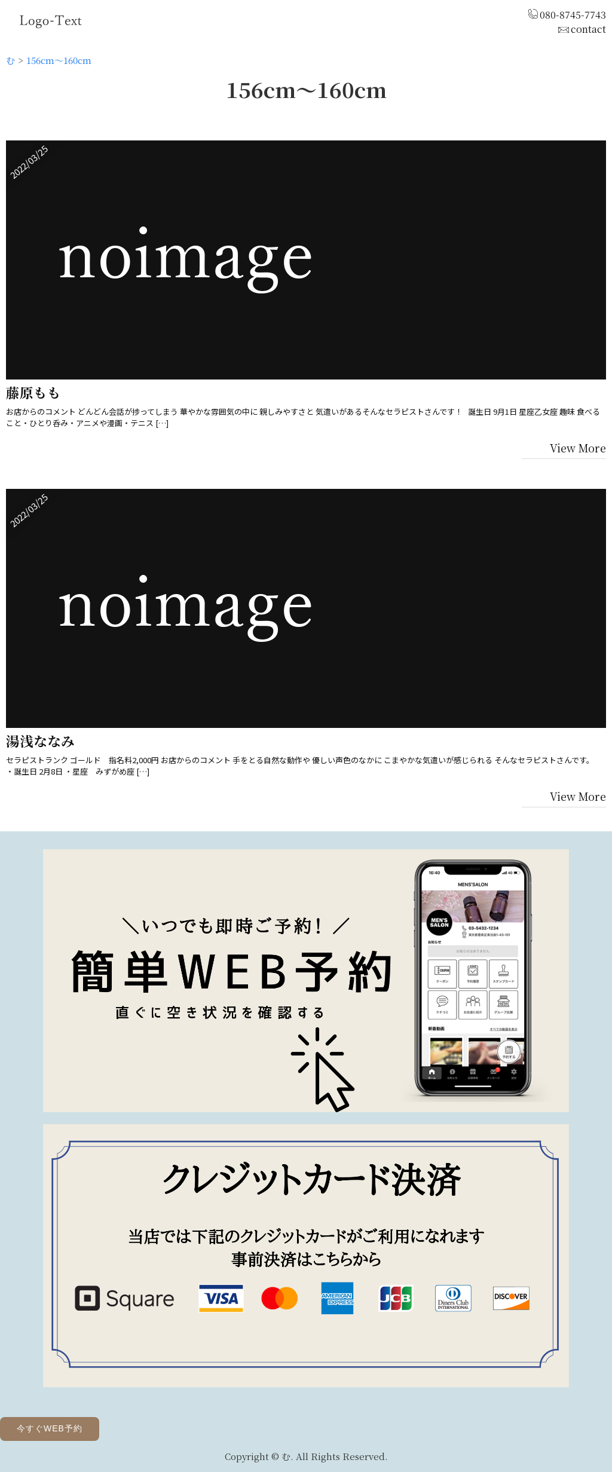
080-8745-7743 (573, 14)
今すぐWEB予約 (49, 1428)
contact (588, 29)
